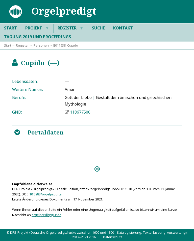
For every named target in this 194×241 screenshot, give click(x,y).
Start (10, 28)
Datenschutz (112, 237)
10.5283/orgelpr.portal (45, 194)
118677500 (80, 112)
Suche (98, 28)
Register (71, 28)
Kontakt (123, 28)
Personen (41, 45)
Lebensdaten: (25, 81)
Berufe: (19, 97)
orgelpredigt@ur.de (46, 215)
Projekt (37, 28)
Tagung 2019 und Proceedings (37, 37)
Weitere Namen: (27, 89)
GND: (17, 112)
